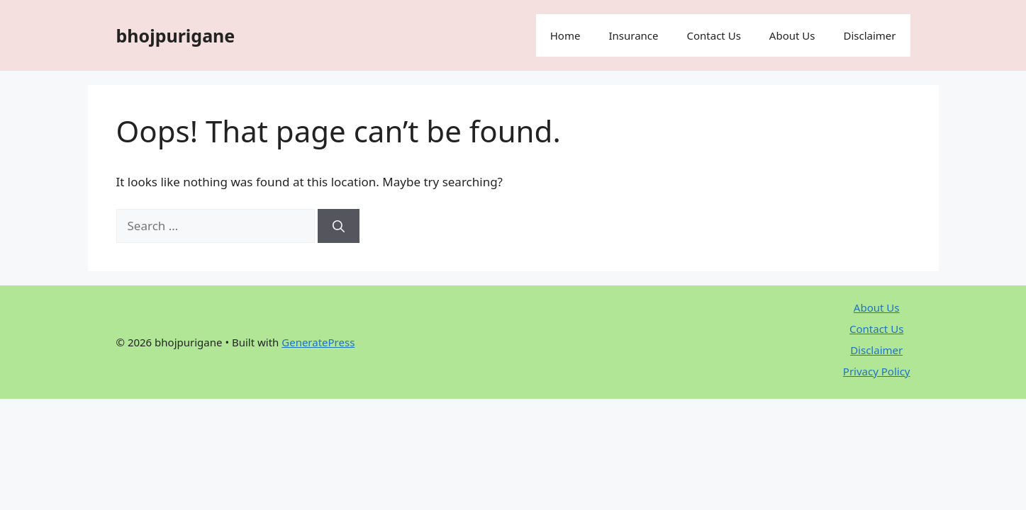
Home (565, 35)
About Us (792, 35)
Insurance (633, 35)
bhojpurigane (175, 35)
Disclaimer (869, 35)
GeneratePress (318, 342)
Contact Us (714, 35)
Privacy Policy (876, 371)
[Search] (338, 226)
